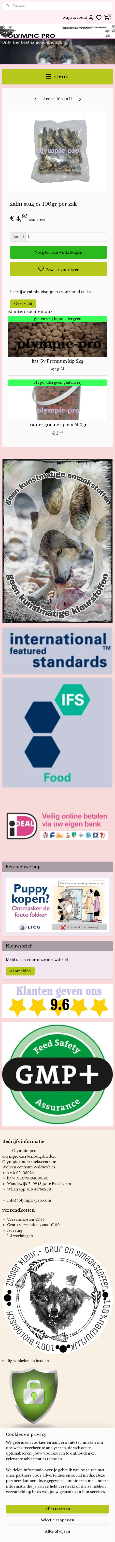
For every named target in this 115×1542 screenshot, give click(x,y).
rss (84, 1533)
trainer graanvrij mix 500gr (57, 424)
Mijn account (78, 18)
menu (57, 76)
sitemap (74, 1533)
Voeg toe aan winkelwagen (58, 252)
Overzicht (23, 303)
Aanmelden (20, 971)
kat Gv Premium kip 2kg (57, 361)
